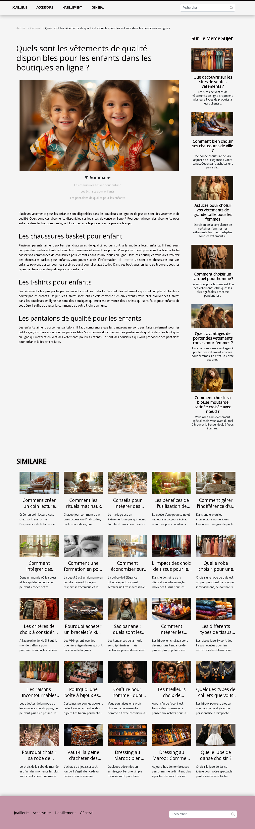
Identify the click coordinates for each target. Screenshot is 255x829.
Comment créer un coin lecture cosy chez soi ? (39, 506)
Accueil (21, 28)
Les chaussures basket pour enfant (97, 185)
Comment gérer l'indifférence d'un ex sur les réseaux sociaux (216, 509)
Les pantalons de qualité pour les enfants (97, 198)
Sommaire (100, 177)
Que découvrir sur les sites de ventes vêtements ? (212, 81)
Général (98, 7)
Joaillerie (19, 7)
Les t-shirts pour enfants (97, 191)
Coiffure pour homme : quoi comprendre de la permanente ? (127, 698)
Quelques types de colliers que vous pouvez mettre (215, 695)
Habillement (72, 7)
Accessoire (44, 7)
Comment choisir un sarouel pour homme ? (212, 276)
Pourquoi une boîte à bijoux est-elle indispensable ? (83, 698)
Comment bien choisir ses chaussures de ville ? (212, 146)
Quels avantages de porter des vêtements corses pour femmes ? (213, 338)
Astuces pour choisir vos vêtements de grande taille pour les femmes (212, 212)
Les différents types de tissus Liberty (215, 632)
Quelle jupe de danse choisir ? (215, 755)
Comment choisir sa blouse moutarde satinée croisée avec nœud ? (212, 404)
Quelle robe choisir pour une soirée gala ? (215, 569)
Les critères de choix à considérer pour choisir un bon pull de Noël (39, 635)
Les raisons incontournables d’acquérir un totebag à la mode (39, 698)
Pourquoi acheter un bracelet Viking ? (83, 632)
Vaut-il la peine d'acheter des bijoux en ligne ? (83, 758)
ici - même (125, 260)
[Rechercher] (207, 8)
